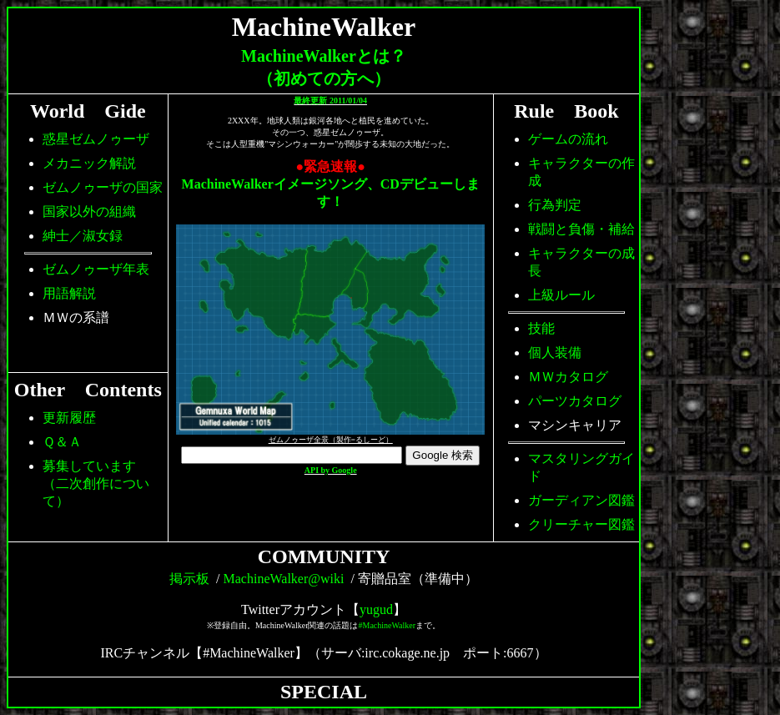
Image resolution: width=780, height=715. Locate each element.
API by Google (330, 470)
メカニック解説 (89, 163)
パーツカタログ (574, 401)
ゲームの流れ (568, 139)
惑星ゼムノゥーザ (96, 139)
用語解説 (69, 293)
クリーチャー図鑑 (581, 524)
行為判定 (554, 205)
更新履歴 (69, 417)
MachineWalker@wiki (284, 578)
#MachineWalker (387, 625)
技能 (541, 328)
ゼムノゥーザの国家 (103, 187)
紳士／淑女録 (83, 236)
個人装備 (554, 352)
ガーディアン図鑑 (581, 500)
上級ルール (561, 295)
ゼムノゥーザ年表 (96, 269)
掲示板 (189, 578)
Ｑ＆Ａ (62, 442)
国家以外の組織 (89, 211)
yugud (376, 609)
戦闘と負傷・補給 (581, 229)
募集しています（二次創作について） (96, 483)
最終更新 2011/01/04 (330, 100)
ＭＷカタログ (568, 377)
